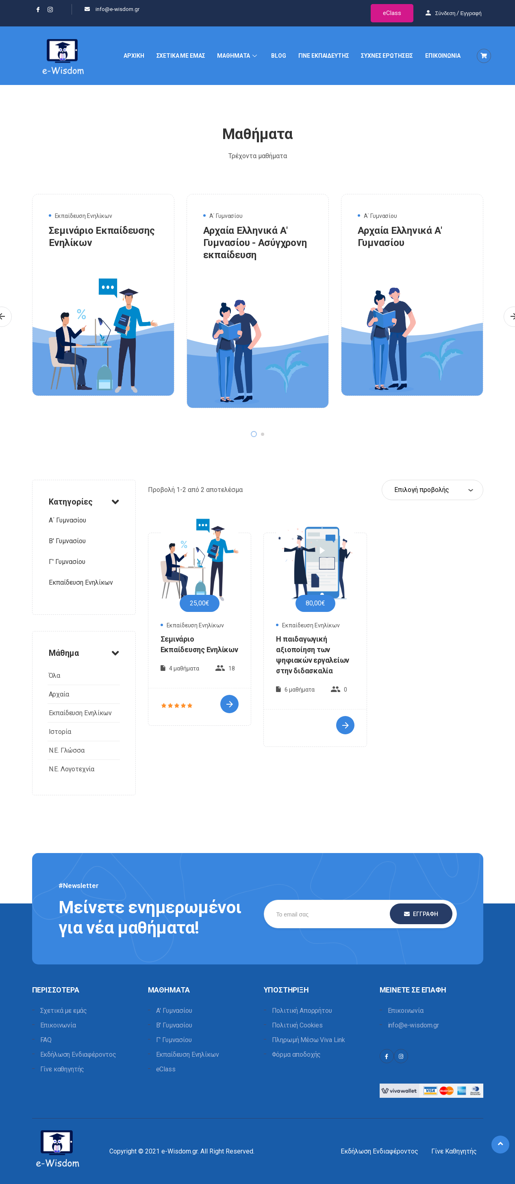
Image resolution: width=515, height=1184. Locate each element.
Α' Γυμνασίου (174, 1010)
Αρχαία (59, 694)
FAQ (46, 1040)
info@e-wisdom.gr (413, 1025)
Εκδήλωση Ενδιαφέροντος (78, 1054)
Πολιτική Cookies (297, 1025)
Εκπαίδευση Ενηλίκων (83, 216)
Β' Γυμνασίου (174, 1025)
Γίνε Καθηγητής (454, 1151)
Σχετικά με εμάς (63, 1010)
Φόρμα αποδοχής (296, 1054)
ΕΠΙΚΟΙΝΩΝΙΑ (442, 55)
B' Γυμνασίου (67, 541)
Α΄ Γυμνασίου (226, 216)
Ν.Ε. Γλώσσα (67, 750)
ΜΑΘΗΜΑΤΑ (238, 55)
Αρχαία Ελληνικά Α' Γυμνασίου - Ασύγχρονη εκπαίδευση (255, 243)
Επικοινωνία (58, 1025)
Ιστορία (60, 732)
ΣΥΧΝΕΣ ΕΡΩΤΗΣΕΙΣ (387, 55)
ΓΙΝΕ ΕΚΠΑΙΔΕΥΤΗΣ (323, 55)
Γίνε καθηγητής (62, 1069)
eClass (392, 13)
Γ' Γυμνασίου (67, 562)
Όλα (55, 675)
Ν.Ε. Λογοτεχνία (72, 769)
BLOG (278, 55)
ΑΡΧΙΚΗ (134, 55)
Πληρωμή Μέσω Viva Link (308, 1040)
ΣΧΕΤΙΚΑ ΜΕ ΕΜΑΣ (180, 55)
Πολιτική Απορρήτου (302, 1010)
